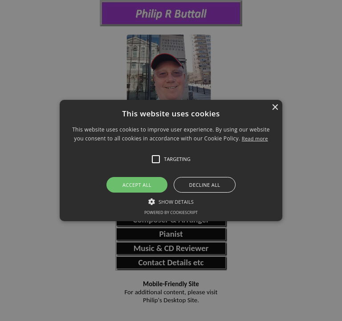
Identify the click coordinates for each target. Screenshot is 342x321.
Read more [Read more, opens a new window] (255, 138)
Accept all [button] (136, 184)
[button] (171, 160)
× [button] (274, 107)
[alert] (171, 160)
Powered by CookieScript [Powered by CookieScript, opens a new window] (171, 212)
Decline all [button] (204, 184)
